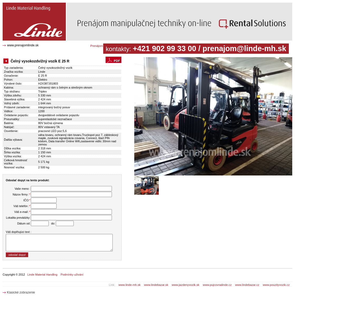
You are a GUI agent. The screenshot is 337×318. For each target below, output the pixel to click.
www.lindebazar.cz (247, 284)
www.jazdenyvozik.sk (185, 284)
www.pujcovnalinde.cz (217, 284)
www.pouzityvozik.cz (276, 284)
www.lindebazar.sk (156, 284)
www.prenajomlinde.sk (22, 45)
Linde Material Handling (42, 274)
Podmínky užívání (72, 274)
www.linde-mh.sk (129, 284)
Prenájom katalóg (101, 45)
